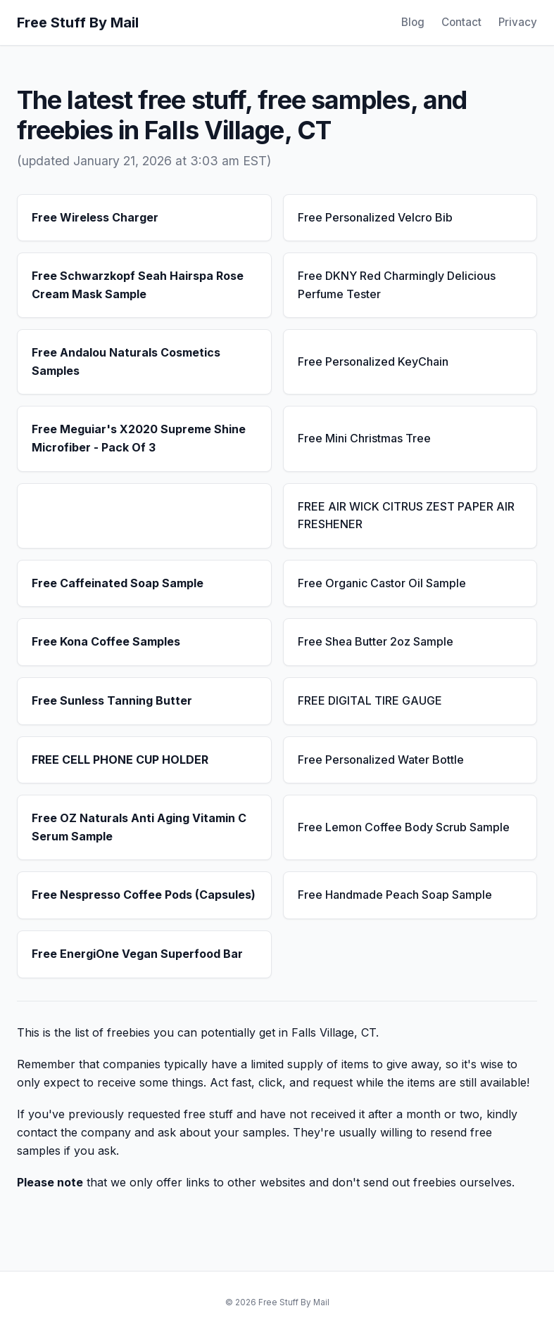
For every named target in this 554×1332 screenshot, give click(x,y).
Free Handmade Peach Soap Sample (395, 895)
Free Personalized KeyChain (373, 361)
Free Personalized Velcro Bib (375, 217)
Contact (461, 22)
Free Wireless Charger (95, 217)
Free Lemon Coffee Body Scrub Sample (404, 827)
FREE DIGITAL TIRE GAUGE (370, 700)
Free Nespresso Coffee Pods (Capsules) (144, 895)
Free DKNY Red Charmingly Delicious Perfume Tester (397, 285)
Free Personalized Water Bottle (381, 760)
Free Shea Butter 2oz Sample (375, 641)
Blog (412, 22)
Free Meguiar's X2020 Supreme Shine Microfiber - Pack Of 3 (139, 438)
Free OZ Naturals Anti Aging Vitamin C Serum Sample (139, 827)
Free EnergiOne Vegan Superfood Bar (137, 954)
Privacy (517, 22)
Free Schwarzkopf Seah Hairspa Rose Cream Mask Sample (138, 285)
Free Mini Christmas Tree (364, 438)
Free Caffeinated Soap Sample (117, 583)
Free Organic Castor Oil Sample (382, 583)
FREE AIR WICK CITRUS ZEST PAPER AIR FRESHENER (406, 515)
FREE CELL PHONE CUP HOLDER (120, 760)
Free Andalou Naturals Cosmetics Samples (126, 361)
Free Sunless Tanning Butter (112, 700)
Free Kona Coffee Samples (106, 641)
